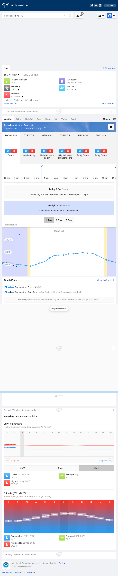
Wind (18, 119)
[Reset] (64, 15)
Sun (39, 119)
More (105, 119)
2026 (22, 468)
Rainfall (29, 119)
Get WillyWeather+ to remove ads (22, 111)
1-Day (49, 220)
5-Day (69, 220)
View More (106, 103)
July (96, 468)
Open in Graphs (104, 280)
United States (11, 128)
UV (55, 119)
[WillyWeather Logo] (17, 5)
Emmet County (33, 128)
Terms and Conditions (12, 572)
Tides (64, 119)
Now (6, 68)
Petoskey (44, 128)
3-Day (59, 220)
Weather (8, 119)
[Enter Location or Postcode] (37, 16)
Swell (73, 119)
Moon (48, 119)
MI (22, 128)
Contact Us (30, 572)
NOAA (60, 563)
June (60, 468)
